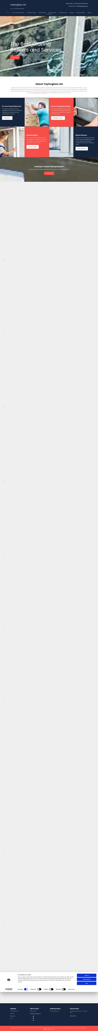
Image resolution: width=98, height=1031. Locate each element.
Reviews (90, 12)
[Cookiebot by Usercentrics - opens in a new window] (9, 1028)
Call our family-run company (39, 92)
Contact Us (49, 14)
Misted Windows (52, 12)
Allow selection (86, 1018)
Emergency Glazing (31, 12)
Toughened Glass (63, 12)
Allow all (87, 1014)
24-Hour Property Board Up (18, 12)
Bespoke (72, 12)
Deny (86, 1022)
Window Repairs (42, 12)
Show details (71, 1028)
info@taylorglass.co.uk (82, 6)
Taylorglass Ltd (18, 4)
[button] (15, 57)
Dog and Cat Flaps (81, 12)
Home (7, 12)
